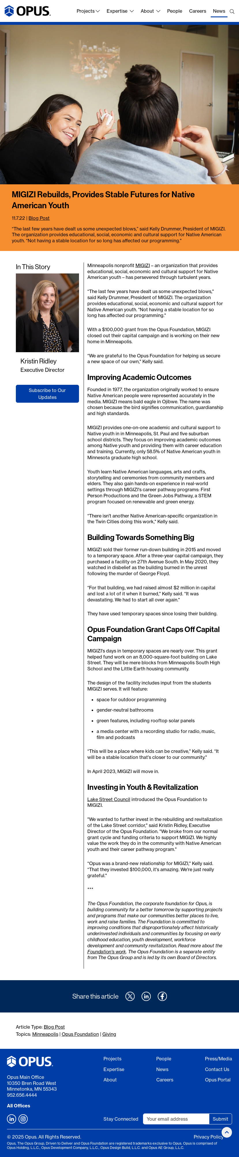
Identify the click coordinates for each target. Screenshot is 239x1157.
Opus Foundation (80, 1034)
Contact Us (217, 1069)
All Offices (18, 1106)
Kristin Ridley (38, 361)
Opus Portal (218, 1080)
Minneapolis (45, 1034)
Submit (220, 1119)
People (174, 11)
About (150, 11)
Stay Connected (120, 1119)
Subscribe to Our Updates (47, 393)
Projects (88, 11)
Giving (109, 1034)
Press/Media (218, 1059)
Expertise (120, 11)
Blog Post (39, 218)
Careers (197, 11)
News (219, 11)
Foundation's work (106, 952)
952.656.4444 (22, 1095)
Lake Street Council (108, 799)
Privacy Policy (208, 1137)
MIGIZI (143, 265)
